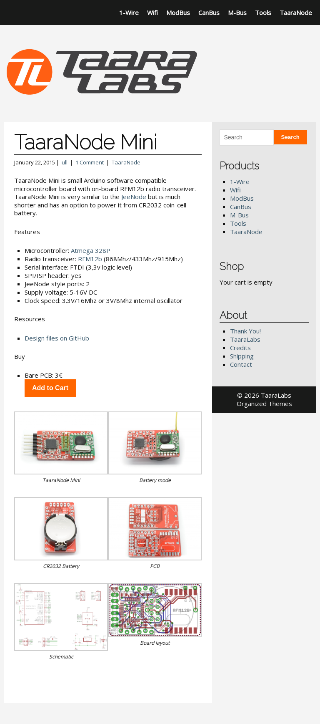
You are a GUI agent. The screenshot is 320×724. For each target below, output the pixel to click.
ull (65, 162)
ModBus (178, 12)
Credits (240, 347)
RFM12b (90, 259)
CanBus (209, 12)
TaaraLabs (245, 339)
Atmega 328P (90, 250)
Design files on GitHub (57, 338)
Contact (241, 364)
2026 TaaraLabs (267, 395)
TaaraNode (296, 12)
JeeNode (133, 196)
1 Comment (89, 162)
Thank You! (245, 331)
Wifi (152, 12)
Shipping (242, 356)
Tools (263, 12)
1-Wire (129, 12)
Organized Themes (264, 403)
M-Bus (237, 12)
